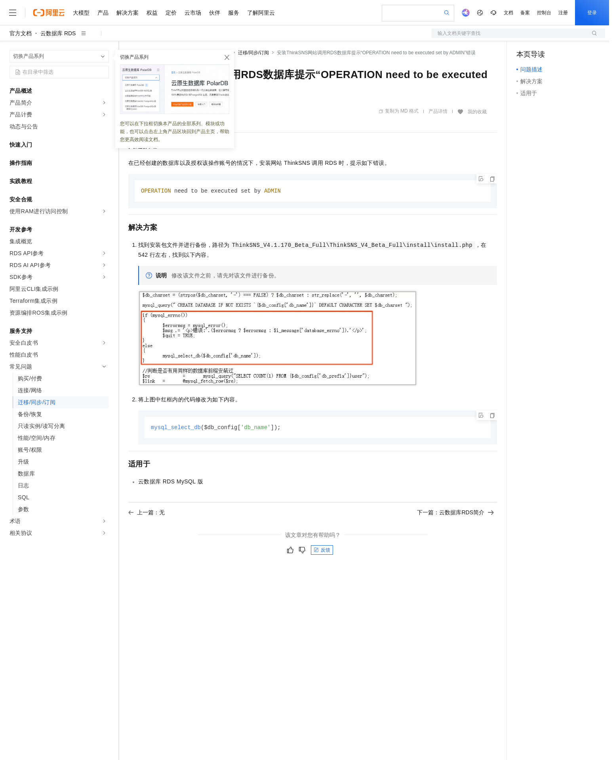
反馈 (322, 551)
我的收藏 (477, 112)
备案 (525, 12)
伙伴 (214, 13)
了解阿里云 (261, 13)
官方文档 (21, 33)
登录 (592, 12)
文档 (508, 12)
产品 (103, 13)
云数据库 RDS (58, 33)
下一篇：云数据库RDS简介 (455, 513)
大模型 (81, 13)
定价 (171, 13)
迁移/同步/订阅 (253, 52)
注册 (563, 12)
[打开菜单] (12, 12)
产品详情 (437, 111)
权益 (152, 13)
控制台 (544, 12)
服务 (233, 13)
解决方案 (127, 13)
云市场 (193, 13)
